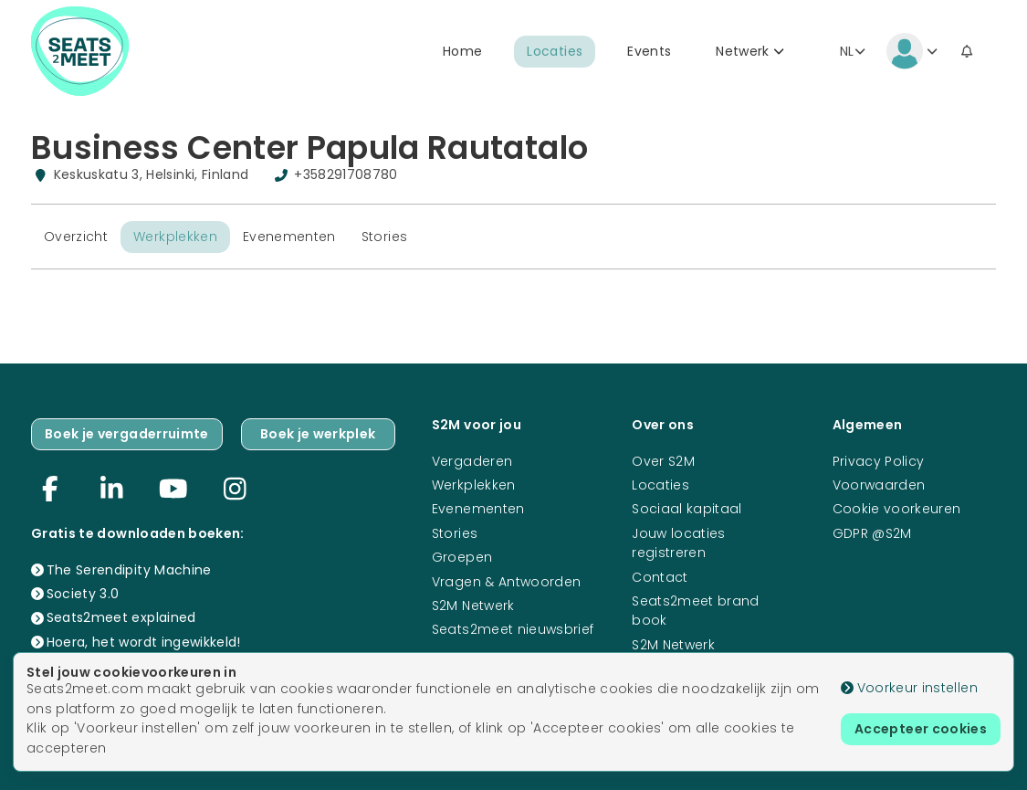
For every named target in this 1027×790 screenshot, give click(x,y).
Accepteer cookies (920, 729)
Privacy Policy (879, 461)
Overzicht (76, 236)
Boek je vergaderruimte (127, 434)
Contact (659, 577)
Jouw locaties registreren (679, 543)
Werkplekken (175, 236)
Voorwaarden (879, 485)
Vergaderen (472, 461)
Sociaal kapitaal (687, 509)
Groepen (462, 557)
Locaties (554, 51)
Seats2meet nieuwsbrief (513, 629)
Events (649, 51)
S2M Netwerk (473, 605)
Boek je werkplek (318, 434)
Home (462, 51)
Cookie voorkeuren (897, 509)
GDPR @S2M (872, 533)
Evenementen (289, 236)
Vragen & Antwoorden (507, 582)
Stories (384, 236)
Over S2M (663, 461)
